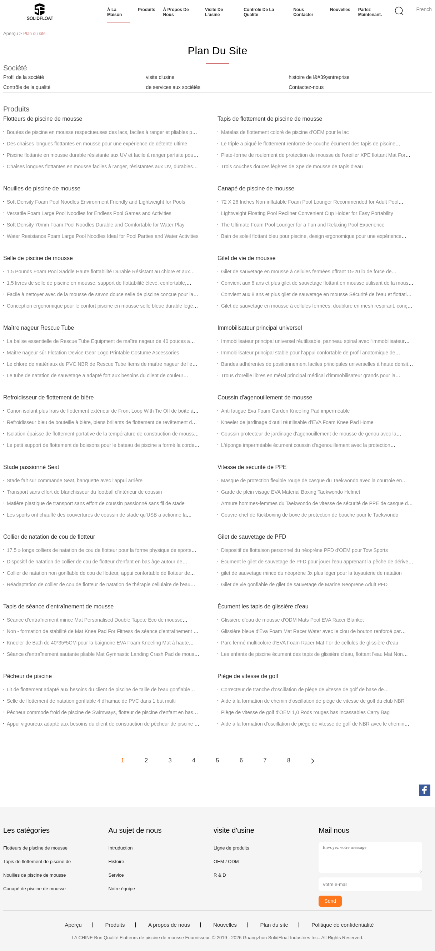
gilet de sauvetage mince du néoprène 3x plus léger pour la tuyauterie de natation (311, 573)
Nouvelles (340, 9)
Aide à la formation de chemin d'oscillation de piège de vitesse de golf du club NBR (313, 701)
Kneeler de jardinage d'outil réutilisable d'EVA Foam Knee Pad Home (297, 422)
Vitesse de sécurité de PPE (252, 467)
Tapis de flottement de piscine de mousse (270, 119)
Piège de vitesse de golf (248, 676)
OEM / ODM (226, 861)
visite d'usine (160, 77)
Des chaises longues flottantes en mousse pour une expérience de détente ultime (97, 143)
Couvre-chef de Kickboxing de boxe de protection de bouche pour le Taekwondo (309, 515)
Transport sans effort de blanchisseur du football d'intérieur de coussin (84, 492)
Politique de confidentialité (342, 924)
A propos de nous (169, 924)
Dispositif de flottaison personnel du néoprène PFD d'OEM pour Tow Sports (304, 550)
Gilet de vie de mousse (247, 258)
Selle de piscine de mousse (38, 258)
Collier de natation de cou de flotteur (49, 537)
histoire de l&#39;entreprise (319, 77)
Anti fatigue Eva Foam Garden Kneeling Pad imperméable (285, 411)
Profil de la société (23, 77)
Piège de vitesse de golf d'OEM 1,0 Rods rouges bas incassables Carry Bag (305, 712)
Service (116, 875)
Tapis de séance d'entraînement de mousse (58, 606)
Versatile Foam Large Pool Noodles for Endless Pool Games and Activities (89, 213)
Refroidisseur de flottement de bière (48, 397)
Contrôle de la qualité (259, 12)
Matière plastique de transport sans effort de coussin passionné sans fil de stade (96, 503)
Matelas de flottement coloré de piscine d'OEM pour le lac (285, 132)
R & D (220, 875)
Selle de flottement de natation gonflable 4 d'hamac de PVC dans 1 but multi (91, 701)
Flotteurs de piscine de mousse (42, 119)
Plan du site (274, 924)
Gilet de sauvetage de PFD (252, 537)
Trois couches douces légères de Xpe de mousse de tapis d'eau (292, 166)
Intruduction (120, 848)
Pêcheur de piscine (27, 676)
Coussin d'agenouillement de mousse (265, 397)
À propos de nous (176, 12)
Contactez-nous (306, 87)
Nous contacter (303, 12)
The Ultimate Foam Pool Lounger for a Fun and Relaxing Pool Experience (303, 225)
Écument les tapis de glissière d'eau (263, 606)
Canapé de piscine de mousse (256, 188)
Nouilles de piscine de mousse (41, 188)
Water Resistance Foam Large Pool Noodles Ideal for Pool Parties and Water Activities (103, 236)
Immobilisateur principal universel (260, 328)
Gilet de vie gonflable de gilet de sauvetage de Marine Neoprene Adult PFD (304, 584)
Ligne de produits (231, 848)
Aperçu (73, 924)
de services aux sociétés (173, 87)
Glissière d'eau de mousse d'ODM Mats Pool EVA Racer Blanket (292, 620)
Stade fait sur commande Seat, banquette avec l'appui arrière (74, 480)
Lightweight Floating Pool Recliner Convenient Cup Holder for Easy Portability (307, 213)
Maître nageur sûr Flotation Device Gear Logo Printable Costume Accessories (93, 352)
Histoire (116, 861)
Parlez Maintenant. (370, 12)
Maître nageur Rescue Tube (38, 328)
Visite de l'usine (214, 12)
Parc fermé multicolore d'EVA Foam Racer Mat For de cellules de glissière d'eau (309, 643)
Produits (146, 9)
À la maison (114, 12)
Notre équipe (121, 888)
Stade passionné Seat (31, 467)
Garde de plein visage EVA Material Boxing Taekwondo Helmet (290, 492)
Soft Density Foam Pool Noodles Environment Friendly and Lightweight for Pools (96, 202)
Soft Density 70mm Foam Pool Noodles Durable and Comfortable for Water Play (95, 225)
